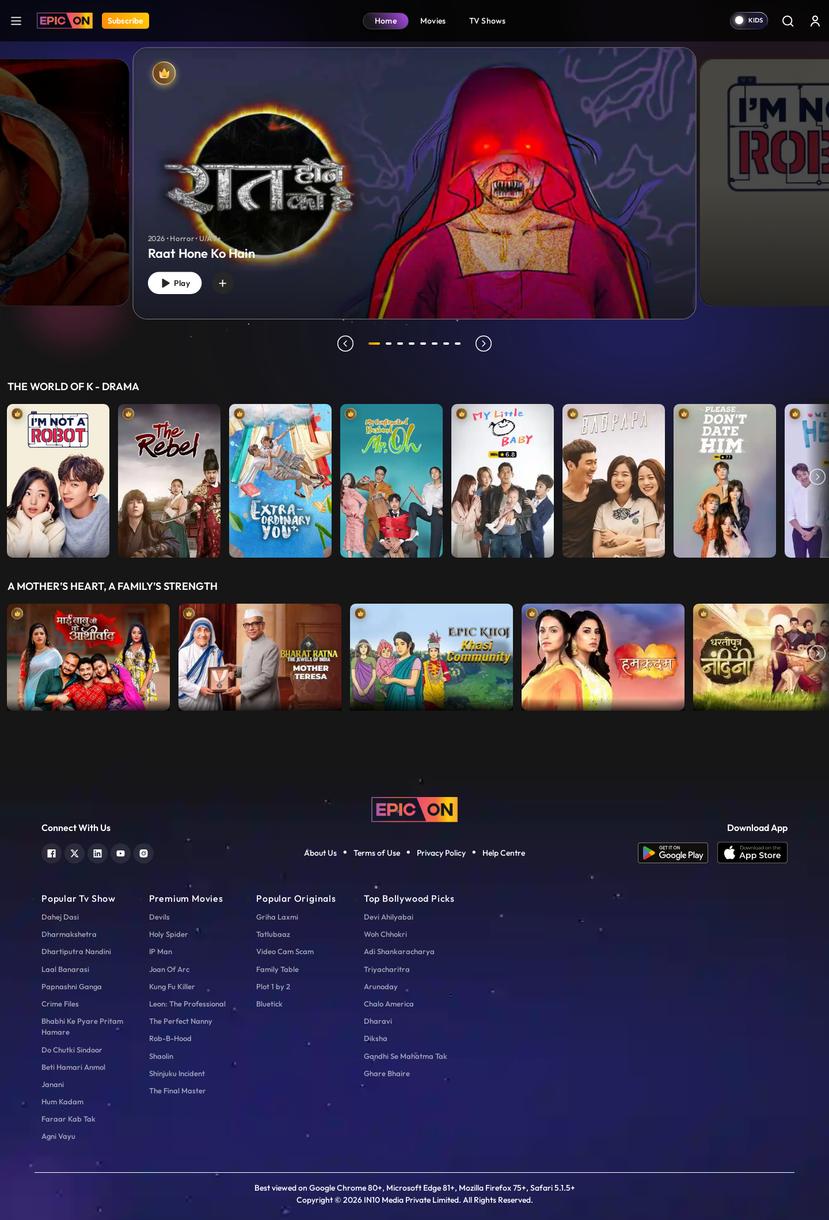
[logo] (414, 808)
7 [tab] (448, 343)
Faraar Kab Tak (68, 1118)
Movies (433, 21)
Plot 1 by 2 (273, 986)
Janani (52, 1084)
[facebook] (51, 852)
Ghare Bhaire (387, 1073)
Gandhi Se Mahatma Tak (405, 1056)
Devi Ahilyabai (388, 916)
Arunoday (381, 986)
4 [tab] (413, 343)
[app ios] (752, 853)
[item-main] (58, 478)
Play (177, 282)
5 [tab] (425, 343)
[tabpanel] (414, 173)
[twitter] (74, 852)
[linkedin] (98, 852)
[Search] (787, 20)
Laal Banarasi (65, 969)
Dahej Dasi (60, 916)
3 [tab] (402, 343)
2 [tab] (390, 343)
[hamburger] (16, 20)
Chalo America (389, 1003)
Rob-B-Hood (170, 1038)
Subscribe (125, 21)
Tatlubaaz (273, 934)
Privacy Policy (441, 853)
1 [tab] (374, 343)
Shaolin (161, 1056)
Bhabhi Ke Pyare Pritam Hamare (82, 1026)
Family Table (277, 969)
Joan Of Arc (169, 969)
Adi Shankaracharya (399, 951)
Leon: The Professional (187, 1003)
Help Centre (503, 853)
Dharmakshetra (69, 934)
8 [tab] (459, 343)
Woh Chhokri (385, 934)
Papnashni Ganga (71, 986)
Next (817, 478)
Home (386, 21)
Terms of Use (376, 853)
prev (343, 343)
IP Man (160, 951)
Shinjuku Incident (177, 1073)
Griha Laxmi (277, 916)
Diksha (375, 1038)
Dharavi (378, 1020)
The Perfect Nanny (180, 1020)
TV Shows (487, 21)
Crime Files (60, 1003)
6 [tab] (436, 343)
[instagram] (144, 852)
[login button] (815, 21)
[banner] (415, 183)
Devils (159, 916)
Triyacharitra (387, 969)
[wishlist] (229, 281)
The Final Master (177, 1090)
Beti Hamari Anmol (73, 1067)
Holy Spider (168, 934)
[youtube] (121, 852)
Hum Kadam (62, 1101)
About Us (320, 853)
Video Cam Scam (285, 951)
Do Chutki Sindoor (71, 1049)
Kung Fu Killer (172, 986)
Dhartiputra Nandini (76, 951)
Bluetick (269, 1003)
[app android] (677, 853)
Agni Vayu (58, 1136)
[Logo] (65, 21)
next (485, 343)
